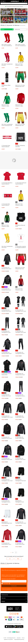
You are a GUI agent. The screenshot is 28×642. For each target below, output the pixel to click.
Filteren (7, 29)
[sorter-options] (21, 29)
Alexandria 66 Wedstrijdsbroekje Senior (7, 522)
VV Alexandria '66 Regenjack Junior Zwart (20, 459)
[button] (22, 1)
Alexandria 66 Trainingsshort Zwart (19, 501)
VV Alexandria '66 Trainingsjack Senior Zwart (7, 416)
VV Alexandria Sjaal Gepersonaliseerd (6, 146)
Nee (18, 558)
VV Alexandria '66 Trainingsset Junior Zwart (20, 332)
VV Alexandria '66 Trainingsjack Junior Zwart (7, 480)
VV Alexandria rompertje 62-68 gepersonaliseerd (20, 247)
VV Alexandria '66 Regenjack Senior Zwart (7, 438)
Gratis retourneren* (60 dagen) (15, 6)
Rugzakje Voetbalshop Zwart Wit (20, 146)
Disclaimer (19, 637)
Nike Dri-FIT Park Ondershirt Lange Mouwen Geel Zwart (19, 65)
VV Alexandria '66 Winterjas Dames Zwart (7, 353)
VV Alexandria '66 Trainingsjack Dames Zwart (6, 501)
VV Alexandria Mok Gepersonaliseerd (6, 204)
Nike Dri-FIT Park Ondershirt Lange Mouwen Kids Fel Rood (20, 289)
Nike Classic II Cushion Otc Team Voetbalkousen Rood (7, 45)
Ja (9, 558)
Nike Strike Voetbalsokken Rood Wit (7, 65)
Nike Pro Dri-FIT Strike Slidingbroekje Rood (20, 268)
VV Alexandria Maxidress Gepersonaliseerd (7, 183)
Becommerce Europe (10, 632)
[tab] (14, 594)
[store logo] (14, 1)
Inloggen (25, 1)
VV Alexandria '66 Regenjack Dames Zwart (7, 459)
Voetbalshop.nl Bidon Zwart (6, 86)
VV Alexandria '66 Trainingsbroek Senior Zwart (19, 353)
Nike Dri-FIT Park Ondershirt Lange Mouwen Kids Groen (6, 226)
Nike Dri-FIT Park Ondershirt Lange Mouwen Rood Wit (19, 105)
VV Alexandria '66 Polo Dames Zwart (6, 374)
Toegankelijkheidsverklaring (19, 639)
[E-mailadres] (14, 581)
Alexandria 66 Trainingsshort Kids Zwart (20, 480)
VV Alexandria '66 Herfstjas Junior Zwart (6, 395)
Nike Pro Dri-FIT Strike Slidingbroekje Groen (20, 86)
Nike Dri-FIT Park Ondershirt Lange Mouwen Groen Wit (6, 105)
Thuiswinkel (18, 632)
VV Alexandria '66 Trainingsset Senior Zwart (20, 310)
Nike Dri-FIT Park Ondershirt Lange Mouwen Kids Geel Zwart (20, 204)
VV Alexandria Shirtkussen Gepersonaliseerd (20, 183)
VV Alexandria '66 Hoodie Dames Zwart (19, 544)
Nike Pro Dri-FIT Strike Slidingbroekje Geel (20, 125)
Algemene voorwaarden (8, 639)
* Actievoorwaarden (6, 589)
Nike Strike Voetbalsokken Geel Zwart (7, 247)
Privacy (23, 637)
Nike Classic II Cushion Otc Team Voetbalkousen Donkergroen (20, 45)
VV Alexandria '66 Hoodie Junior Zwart (19, 438)
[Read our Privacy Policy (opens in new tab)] (10, 583)
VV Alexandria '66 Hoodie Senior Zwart (19, 416)
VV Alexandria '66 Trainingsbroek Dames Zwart (20, 395)
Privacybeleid (5, 583)
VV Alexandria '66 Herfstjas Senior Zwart (20, 374)
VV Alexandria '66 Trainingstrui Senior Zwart (20, 522)
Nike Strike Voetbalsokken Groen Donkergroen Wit (7, 125)
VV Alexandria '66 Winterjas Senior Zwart (6, 268)
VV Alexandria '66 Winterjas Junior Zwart (6, 310)
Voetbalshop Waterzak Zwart (20, 226)
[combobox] (14, 3)
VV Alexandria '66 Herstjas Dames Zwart (6, 289)
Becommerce (14, 632)
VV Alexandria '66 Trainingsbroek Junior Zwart (6, 332)
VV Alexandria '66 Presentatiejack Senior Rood (6, 544)
